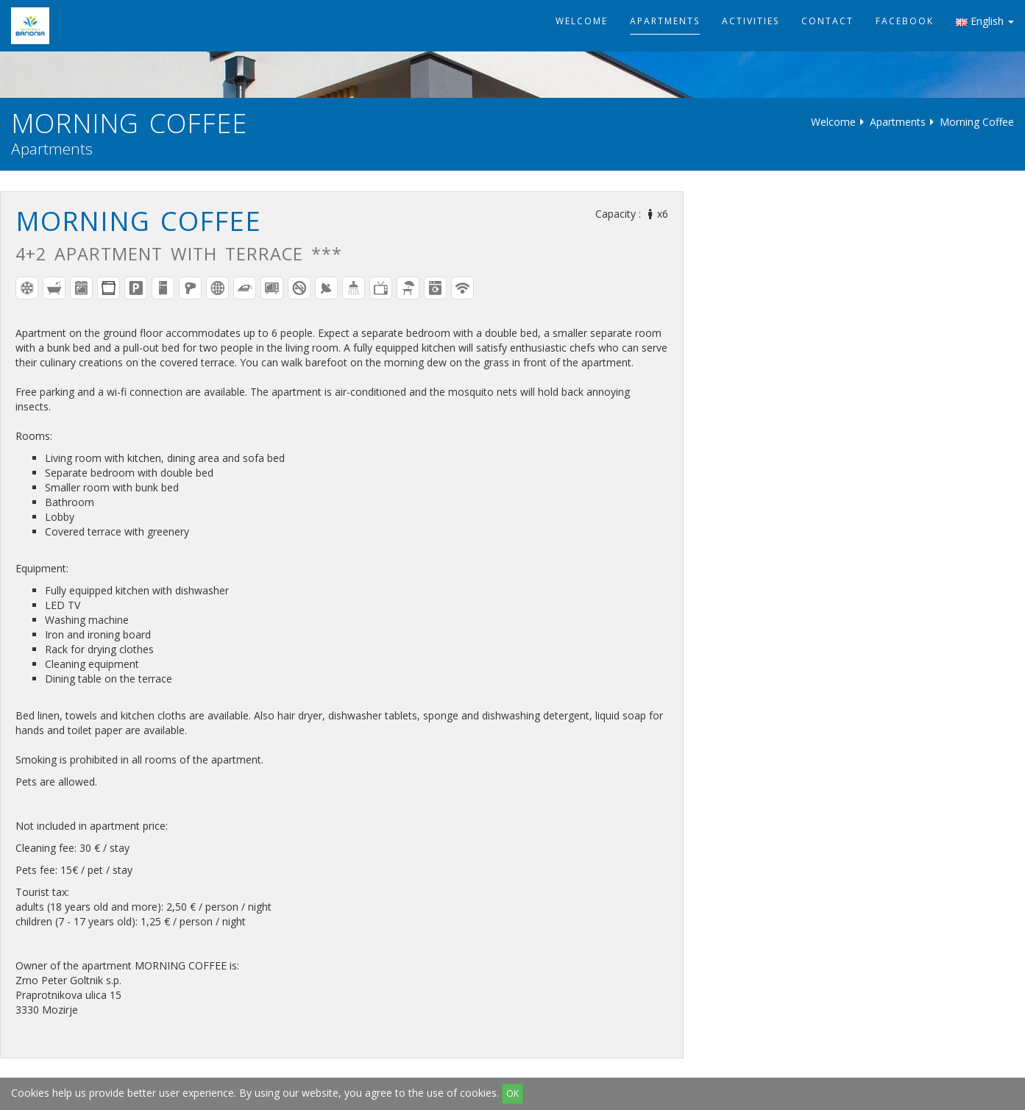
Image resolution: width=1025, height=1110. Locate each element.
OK (512, 1093)
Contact (827, 21)
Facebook (905, 21)
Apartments (665, 21)
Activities (750, 21)
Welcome (582, 21)
